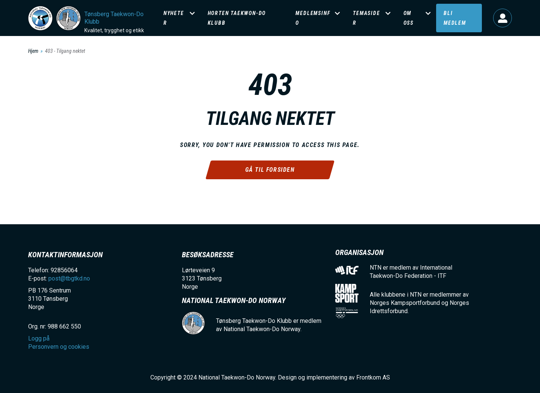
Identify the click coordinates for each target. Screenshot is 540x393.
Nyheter (174, 18)
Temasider (366, 18)
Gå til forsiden (270, 169)
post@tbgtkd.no (69, 278)
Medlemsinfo (313, 18)
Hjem (33, 51)
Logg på (502, 18)
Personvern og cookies (58, 346)
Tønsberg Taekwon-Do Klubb (114, 17)
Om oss (409, 18)
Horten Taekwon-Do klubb (237, 18)
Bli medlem (455, 18)
